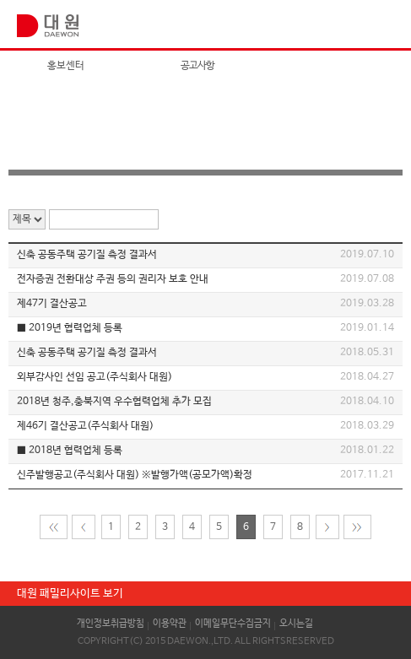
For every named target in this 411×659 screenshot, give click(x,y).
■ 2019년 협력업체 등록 (69, 328)
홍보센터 (65, 66)
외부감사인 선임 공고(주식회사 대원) (94, 377)
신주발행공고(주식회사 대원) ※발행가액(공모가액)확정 (134, 475)
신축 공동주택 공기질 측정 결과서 (87, 255)
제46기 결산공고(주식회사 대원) (85, 426)
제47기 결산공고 (52, 304)
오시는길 (296, 623)
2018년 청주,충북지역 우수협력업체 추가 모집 (114, 402)
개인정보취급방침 (110, 623)
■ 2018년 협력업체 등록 (69, 450)
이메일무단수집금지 (233, 623)
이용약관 (170, 623)
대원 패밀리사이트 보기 (70, 593)
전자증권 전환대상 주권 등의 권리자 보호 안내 (112, 279)
